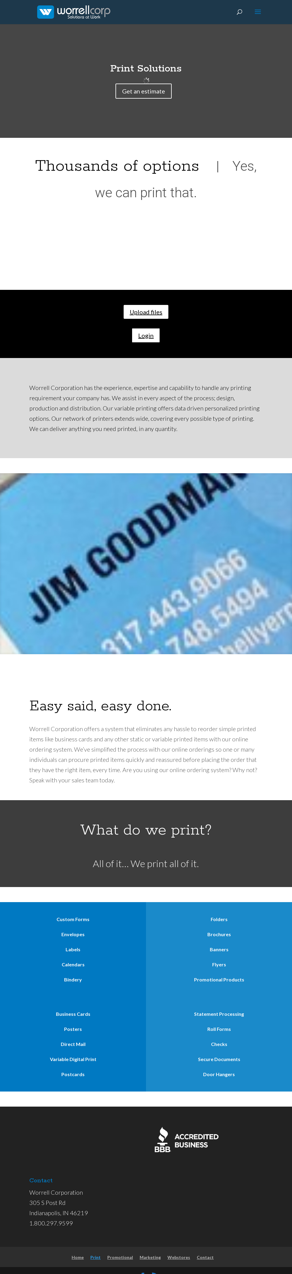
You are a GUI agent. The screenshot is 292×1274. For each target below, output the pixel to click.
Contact (205, 1257)
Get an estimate (143, 91)
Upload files (146, 311)
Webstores (178, 1257)
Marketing (150, 1257)
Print (95, 1257)
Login (146, 335)
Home (78, 1257)
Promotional (120, 1257)
